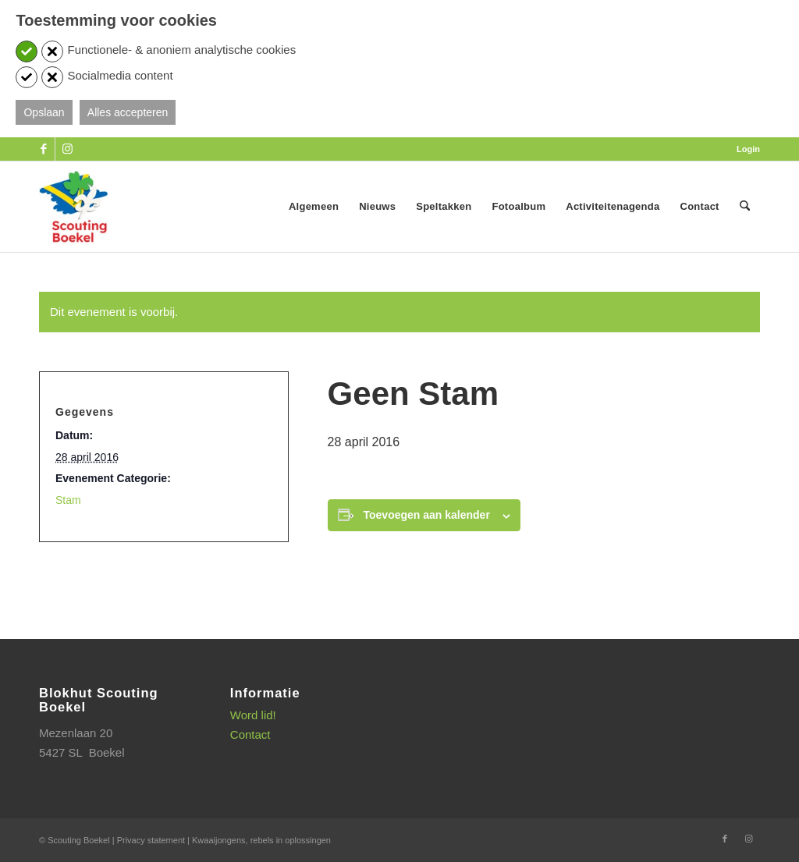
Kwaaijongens (219, 840)
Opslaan (43, 112)
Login (748, 149)
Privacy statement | (154, 840)
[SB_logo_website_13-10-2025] (73, 206)
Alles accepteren (128, 112)
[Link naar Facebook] (43, 149)
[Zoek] (745, 206)
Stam (68, 500)
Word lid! (253, 715)
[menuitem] (744, 149)
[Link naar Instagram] (67, 149)
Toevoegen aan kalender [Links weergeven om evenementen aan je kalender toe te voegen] (427, 515)
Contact (250, 734)
